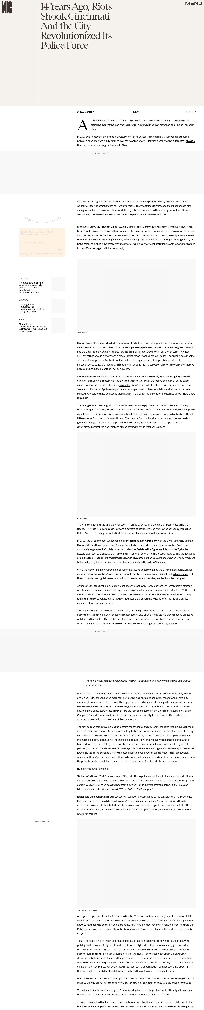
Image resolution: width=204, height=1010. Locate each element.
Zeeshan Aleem (87, 112)
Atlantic (179, 780)
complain (162, 945)
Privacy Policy (24, 257)
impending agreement (140, 347)
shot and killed (100, 953)
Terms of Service (56, 255)
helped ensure (180, 574)
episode (190, 141)
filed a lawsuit (125, 422)
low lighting (114, 711)
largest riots (171, 524)
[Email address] (42, 244)
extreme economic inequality (96, 962)
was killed (124, 385)
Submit (59, 251)
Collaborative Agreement (150, 549)
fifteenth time (108, 226)
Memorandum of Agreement (141, 540)
